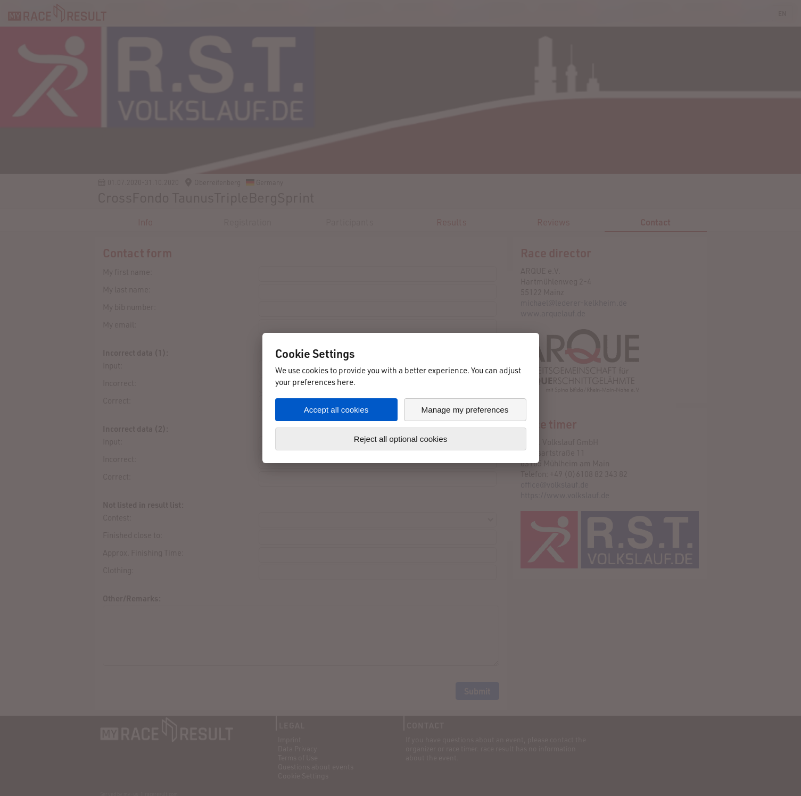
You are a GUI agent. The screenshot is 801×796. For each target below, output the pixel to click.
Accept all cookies (336, 409)
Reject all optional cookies (401, 438)
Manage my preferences (465, 409)
